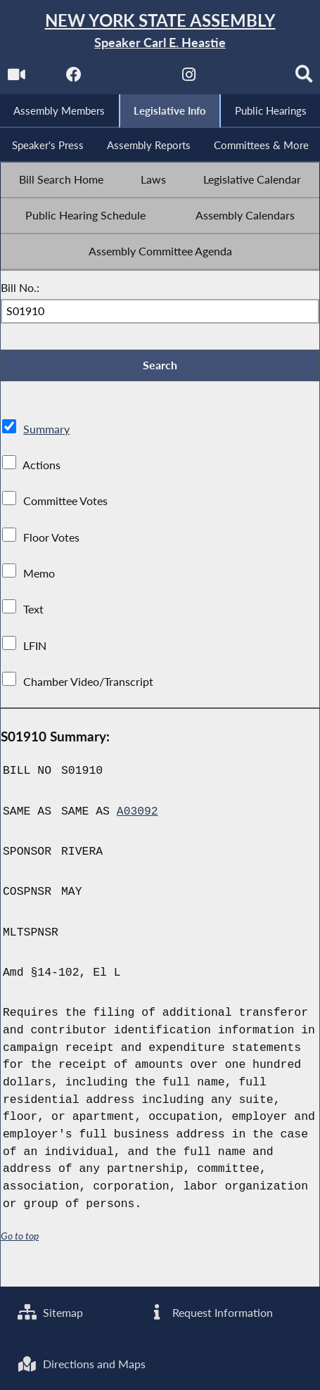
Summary (46, 462)
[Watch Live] (31, 78)
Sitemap (50, 1312)
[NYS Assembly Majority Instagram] (205, 78)
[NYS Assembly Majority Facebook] (89, 78)
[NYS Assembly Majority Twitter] (146, 78)
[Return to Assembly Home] (160, 31)
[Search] (160, 110)
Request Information (210, 1312)
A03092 (137, 844)
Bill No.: (20, 321)
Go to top (20, 1269)
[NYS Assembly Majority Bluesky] (263, 78)
